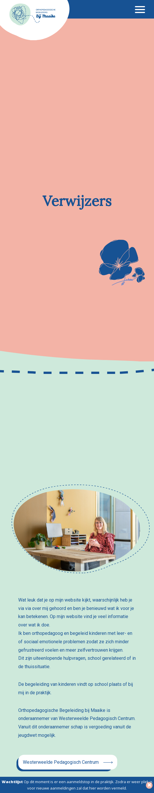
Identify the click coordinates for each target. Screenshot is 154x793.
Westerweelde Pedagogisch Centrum (61, 762)
